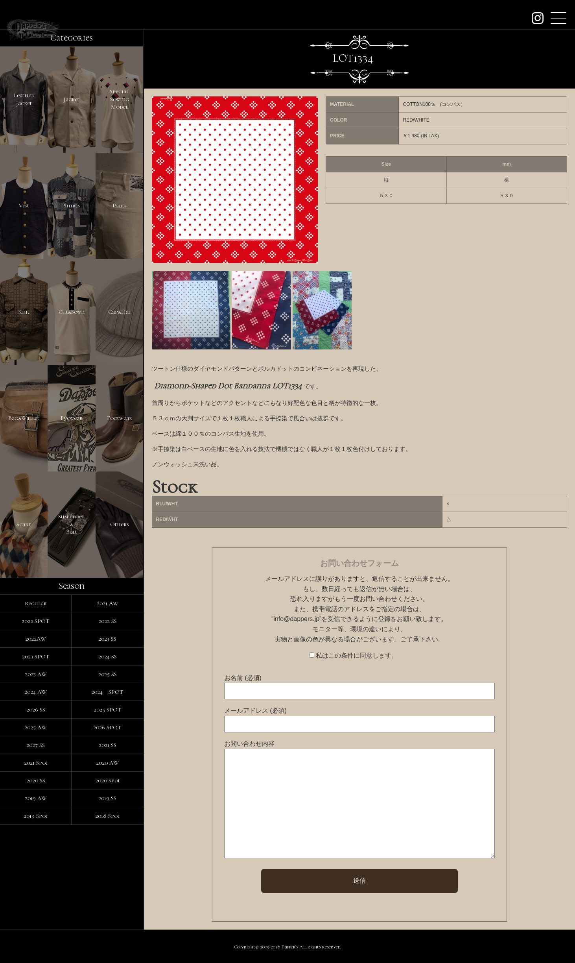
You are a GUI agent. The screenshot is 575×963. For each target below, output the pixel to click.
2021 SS (107, 745)
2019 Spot (36, 815)
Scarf (24, 524)
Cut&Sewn (72, 311)
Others (119, 524)
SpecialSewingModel (119, 99)
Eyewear (72, 417)
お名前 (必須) (243, 678)
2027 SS (35, 745)
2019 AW (36, 798)
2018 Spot (107, 815)
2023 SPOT (36, 656)
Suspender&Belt (71, 524)
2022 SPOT (36, 621)
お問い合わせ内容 (249, 743)
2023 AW (36, 674)
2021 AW (107, 603)
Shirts (71, 205)
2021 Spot (36, 762)
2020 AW (107, 762)
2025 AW (35, 727)
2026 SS (35, 709)
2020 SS (35, 780)
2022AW (35, 638)
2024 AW (35, 691)
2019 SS (107, 798)
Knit (23, 311)
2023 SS (107, 638)
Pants (119, 205)
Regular (36, 603)
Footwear (119, 417)
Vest (24, 205)
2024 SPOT (107, 691)
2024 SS (107, 656)
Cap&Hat (119, 311)
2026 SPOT (107, 727)
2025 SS (107, 674)
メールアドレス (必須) (255, 710)
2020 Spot (107, 780)
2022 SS (107, 621)
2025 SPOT (108, 709)
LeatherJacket (24, 99)
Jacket (71, 99)
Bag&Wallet (23, 417)
